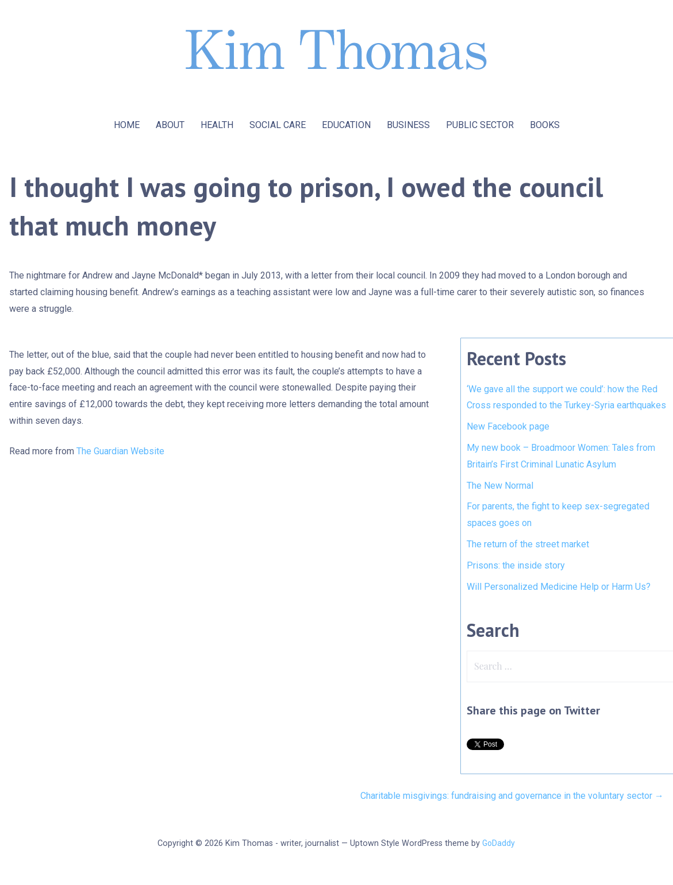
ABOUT (170, 124)
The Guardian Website (120, 451)
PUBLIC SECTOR (480, 124)
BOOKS (545, 124)
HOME (127, 124)
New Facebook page (508, 426)
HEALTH (217, 124)
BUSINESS (408, 124)
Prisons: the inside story (516, 565)
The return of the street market (528, 544)
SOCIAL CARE (277, 124)
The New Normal (500, 485)
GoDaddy (498, 843)
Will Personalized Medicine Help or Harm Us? (559, 586)
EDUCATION (346, 124)
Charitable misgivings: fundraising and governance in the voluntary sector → (512, 795)
